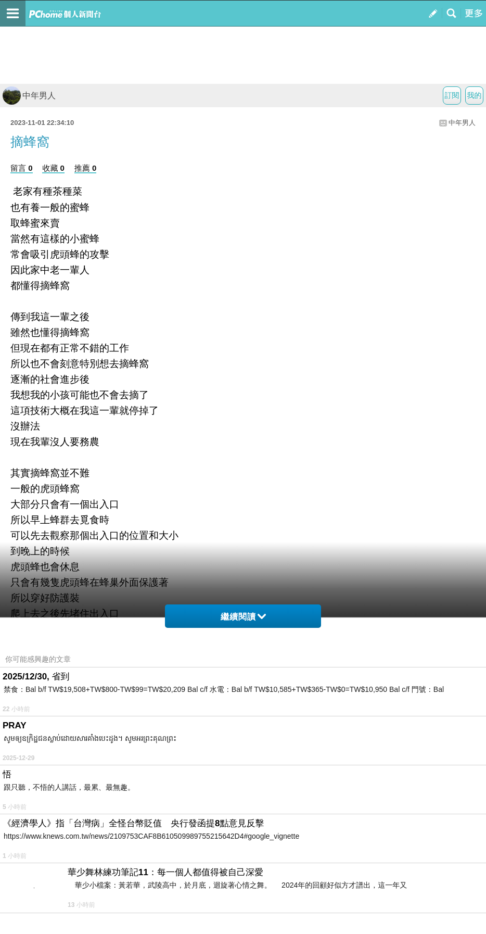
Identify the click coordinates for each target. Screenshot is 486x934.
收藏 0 (53, 167)
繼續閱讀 (243, 617)
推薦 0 (85, 167)
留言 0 (21, 167)
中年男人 (29, 95)
